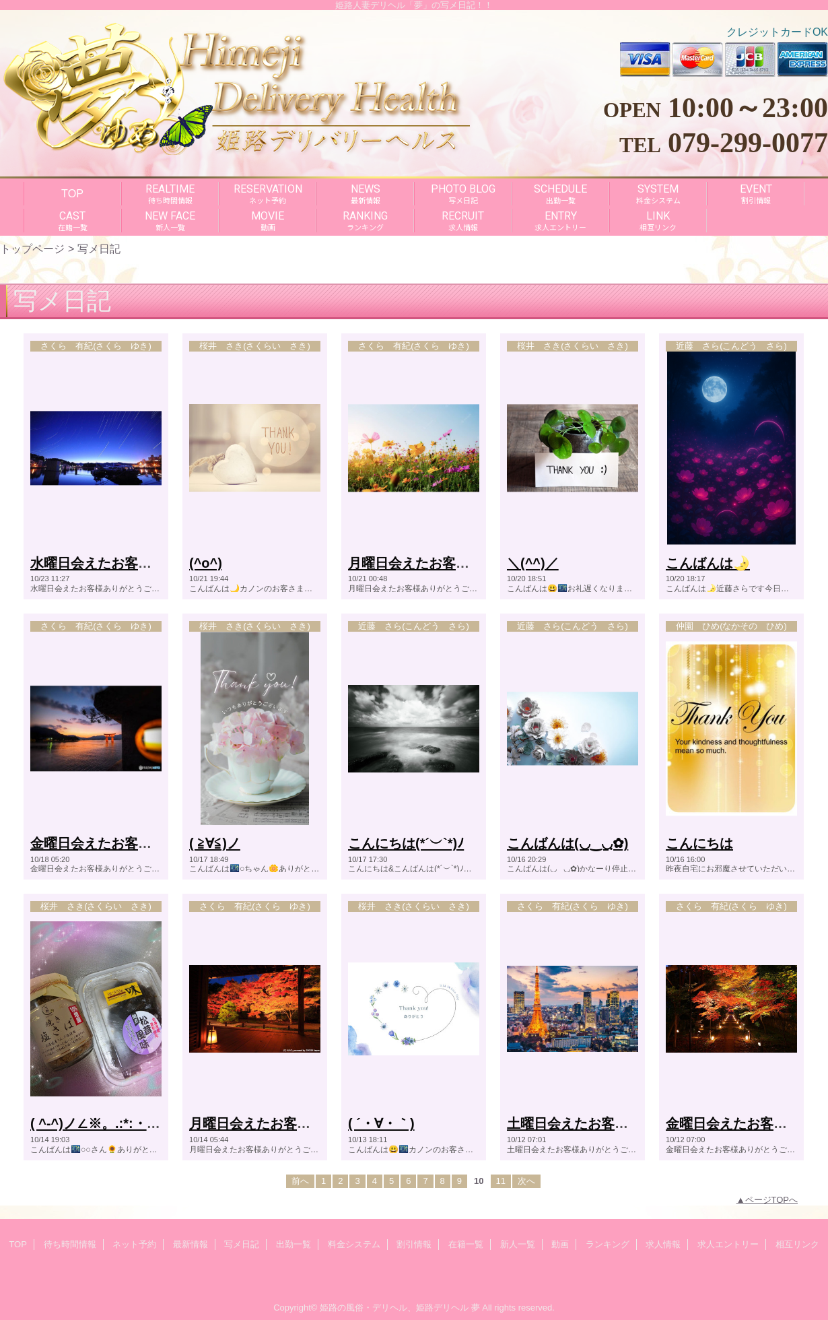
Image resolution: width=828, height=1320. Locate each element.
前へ (300, 1181)
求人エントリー (728, 1244)
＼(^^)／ (533, 563)
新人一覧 (517, 1244)
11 (501, 1181)
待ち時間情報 (70, 1244)
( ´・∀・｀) (381, 1123)
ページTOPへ (771, 1200)
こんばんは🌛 (708, 563)
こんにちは (699, 843)
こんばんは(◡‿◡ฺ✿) (567, 843)
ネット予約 (134, 1244)
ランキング (607, 1244)
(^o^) (205, 563)
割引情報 (414, 1244)
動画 (560, 1244)
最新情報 (190, 1244)
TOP (72, 193)
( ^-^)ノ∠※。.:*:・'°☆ (99, 1123)
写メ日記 (241, 1244)
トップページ (32, 248)
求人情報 (663, 1244)
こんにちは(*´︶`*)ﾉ (406, 843)
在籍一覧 (465, 1244)
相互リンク (797, 1244)
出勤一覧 (293, 1244)
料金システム (354, 1244)
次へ (526, 1181)
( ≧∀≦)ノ (214, 843)
